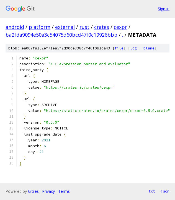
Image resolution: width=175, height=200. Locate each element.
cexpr (120, 27)
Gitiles (33, 191)
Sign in (163, 8)
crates (101, 27)
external (65, 27)
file (119, 48)
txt (151, 191)
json (165, 191)
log (133, 48)
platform (39, 27)
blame (149, 48)
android (15, 27)
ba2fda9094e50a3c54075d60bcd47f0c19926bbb (61, 34)
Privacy (48, 191)
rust (84, 27)
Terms (64, 191)
